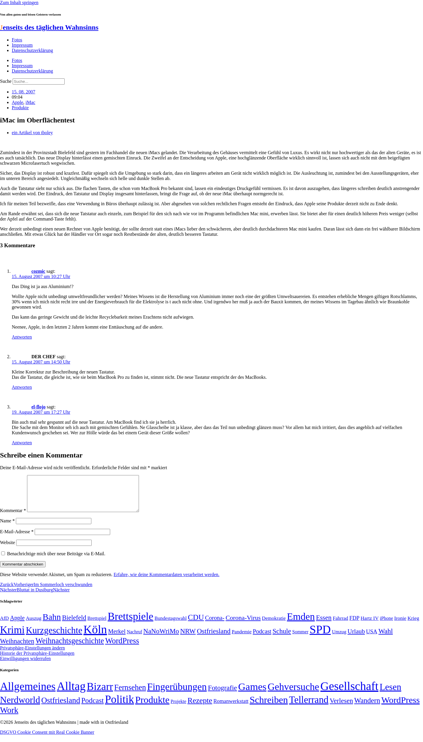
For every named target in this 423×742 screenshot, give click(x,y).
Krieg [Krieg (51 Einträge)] (413, 625)
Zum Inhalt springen (19, 2)
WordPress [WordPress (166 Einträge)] (400, 707)
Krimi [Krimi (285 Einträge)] (12, 637)
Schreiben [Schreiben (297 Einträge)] (269, 706)
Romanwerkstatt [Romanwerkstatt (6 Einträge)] (230, 708)
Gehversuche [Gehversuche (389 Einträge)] (293, 693)
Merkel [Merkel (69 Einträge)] (116, 638)
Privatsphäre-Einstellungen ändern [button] (32, 654)
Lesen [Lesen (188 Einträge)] (390, 694)
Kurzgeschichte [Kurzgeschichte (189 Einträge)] (54, 637)
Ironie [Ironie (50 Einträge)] (400, 625)
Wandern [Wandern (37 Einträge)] (367, 707)
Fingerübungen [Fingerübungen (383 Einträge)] (177, 693)
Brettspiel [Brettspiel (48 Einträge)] (97, 625)
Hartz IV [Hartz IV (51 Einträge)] (370, 625)
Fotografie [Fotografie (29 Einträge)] (222, 695)
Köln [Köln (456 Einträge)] (95, 636)
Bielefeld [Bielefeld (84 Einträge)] (74, 624)
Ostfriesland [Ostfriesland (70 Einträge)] (60, 707)
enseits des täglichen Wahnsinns (49, 27)
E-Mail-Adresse (16, 538)
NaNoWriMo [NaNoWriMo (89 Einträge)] (161, 638)
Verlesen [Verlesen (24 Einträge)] (341, 707)
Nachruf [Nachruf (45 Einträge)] (134, 638)
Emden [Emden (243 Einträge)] (301, 623)
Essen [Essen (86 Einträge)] (324, 624)
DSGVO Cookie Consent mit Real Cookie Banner (47, 739)
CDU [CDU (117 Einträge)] (196, 624)
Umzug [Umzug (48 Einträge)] (339, 639)
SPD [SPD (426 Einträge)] (320, 636)
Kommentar (13, 517)
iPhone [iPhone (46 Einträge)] (386, 625)
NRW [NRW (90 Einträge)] (188, 638)
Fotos (17, 39)
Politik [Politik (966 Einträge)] (119, 706)
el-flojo (38, 406)
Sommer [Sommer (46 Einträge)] (300, 639)
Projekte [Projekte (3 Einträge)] (178, 708)
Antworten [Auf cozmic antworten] (22, 336)
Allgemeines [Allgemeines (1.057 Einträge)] (28, 693)
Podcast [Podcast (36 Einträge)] (92, 707)
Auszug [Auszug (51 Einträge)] (33, 625)
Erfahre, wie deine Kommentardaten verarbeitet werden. (166, 581)
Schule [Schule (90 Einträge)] (282, 638)
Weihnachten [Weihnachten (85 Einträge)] (17, 648)
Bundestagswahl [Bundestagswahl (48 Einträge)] (171, 625)
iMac (30, 102)
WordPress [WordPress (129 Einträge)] (122, 647)
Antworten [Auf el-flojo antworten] (22, 442)
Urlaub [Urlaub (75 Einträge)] (356, 638)
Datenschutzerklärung (32, 50)
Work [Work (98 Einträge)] (9, 717)
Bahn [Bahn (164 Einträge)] (52, 624)
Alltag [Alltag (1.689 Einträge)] (71, 693)
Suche (5, 81)
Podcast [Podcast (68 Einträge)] (262, 638)
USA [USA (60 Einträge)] (371, 638)
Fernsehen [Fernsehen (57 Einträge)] (130, 694)
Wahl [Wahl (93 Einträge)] (385, 638)
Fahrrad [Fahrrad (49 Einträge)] (340, 625)
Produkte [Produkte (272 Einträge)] (152, 706)
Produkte (20, 107)
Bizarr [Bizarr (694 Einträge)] (100, 693)
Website (7, 549)
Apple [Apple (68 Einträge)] (17, 625)
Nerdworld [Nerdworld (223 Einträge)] (20, 707)
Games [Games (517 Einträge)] (252, 693)
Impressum (22, 45)
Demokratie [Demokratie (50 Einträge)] (274, 625)
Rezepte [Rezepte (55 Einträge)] (199, 707)
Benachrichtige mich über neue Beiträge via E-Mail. (56, 560)
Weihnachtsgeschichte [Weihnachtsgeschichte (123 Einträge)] (70, 648)
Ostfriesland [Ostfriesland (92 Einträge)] (214, 638)
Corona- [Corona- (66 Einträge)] (214, 625)
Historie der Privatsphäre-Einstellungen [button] (37, 660)
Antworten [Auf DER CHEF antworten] (22, 387)
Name (7, 527)
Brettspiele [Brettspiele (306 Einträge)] (131, 623)
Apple (17, 102)
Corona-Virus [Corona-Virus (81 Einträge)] (243, 624)
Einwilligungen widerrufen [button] (25, 665)
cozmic (38, 271)
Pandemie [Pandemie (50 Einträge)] (242, 639)
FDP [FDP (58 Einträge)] (354, 625)
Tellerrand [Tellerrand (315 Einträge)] (308, 706)
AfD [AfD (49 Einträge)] (4, 625)
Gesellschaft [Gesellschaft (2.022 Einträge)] (349, 693)
